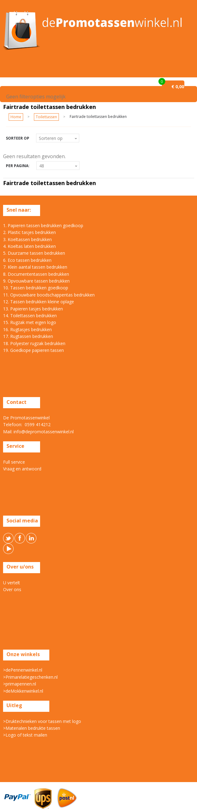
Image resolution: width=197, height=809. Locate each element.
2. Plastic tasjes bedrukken (29, 232)
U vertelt (11, 583)
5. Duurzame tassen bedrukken (34, 253)
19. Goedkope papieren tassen (33, 350)
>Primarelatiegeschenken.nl (30, 677)
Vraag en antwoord (22, 469)
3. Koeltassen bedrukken (27, 239)
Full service (14, 462)
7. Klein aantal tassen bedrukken (35, 267)
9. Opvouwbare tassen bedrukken (36, 281)
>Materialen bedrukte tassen (31, 728)
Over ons (12, 589)
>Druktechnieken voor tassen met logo (42, 721)
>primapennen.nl (19, 684)
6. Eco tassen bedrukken (27, 260)
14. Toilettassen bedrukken (30, 315)
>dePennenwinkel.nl (22, 670)
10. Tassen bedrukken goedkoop (35, 288)
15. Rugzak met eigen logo (29, 322)
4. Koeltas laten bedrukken (29, 246)
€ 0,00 (177, 86)
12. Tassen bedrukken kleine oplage (38, 302)
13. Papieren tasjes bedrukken (33, 309)
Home (15, 116)
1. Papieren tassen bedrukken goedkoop (43, 225)
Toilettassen (46, 116)
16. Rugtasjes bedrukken (27, 329)
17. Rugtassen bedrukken (28, 336)
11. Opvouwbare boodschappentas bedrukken (49, 295)
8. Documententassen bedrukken (36, 274)
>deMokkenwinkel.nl (23, 691)
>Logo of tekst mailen (25, 735)
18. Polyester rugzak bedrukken (34, 343)
